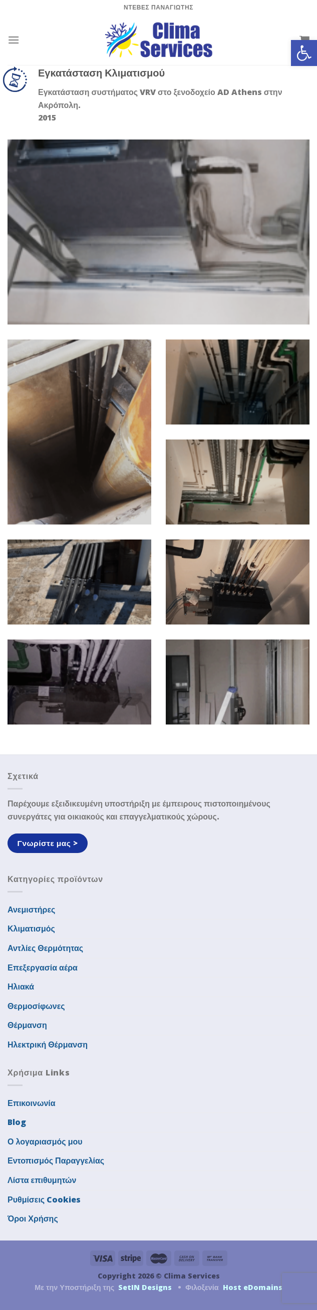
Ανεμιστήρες (31, 909)
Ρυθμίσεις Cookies (44, 1199)
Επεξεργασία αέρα (43, 967)
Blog (17, 1122)
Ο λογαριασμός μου (45, 1141)
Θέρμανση (27, 1025)
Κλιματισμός (31, 928)
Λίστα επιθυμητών (42, 1180)
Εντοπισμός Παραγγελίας (56, 1160)
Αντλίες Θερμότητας (45, 948)
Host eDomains (252, 1287)
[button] (304, 53)
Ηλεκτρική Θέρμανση (48, 1044)
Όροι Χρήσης (33, 1218)
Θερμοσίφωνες (36, 1006)
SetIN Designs (145, 1287)
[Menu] (14, 40)
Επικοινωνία (32, 1103)
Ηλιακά (21, 986)
